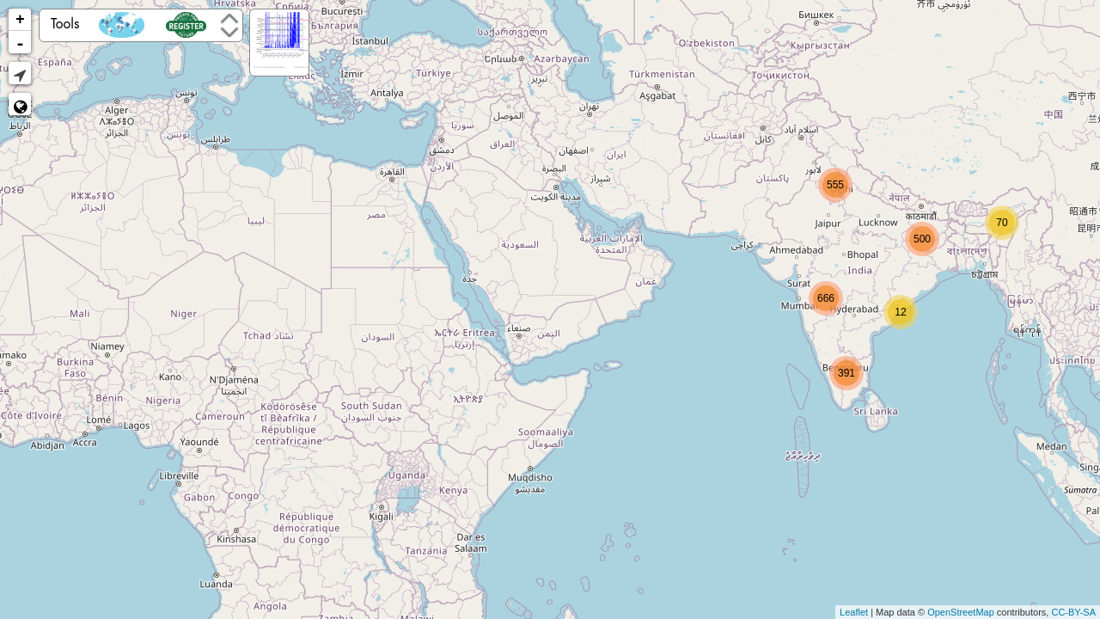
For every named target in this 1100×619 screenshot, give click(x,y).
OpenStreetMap (960, 612)
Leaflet (854, 612)
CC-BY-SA (1073, 612)
